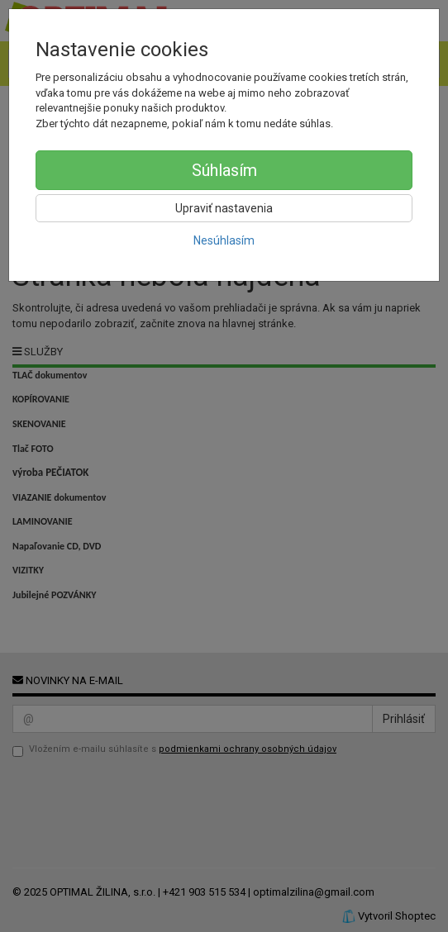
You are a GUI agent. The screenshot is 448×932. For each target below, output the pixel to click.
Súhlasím (224, 170)
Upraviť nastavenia (224, 208)
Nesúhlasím (224, 240)
